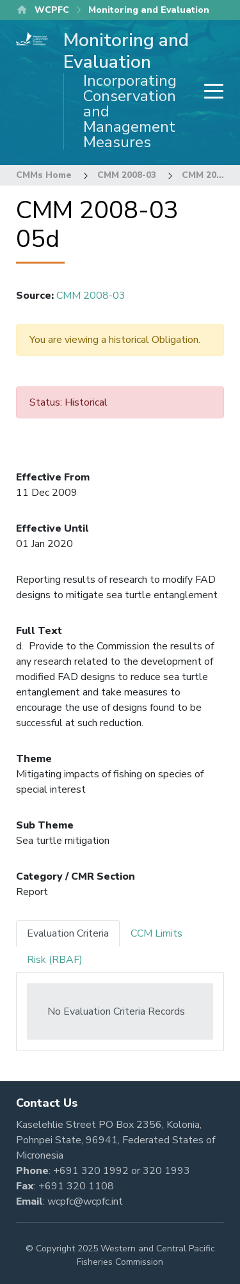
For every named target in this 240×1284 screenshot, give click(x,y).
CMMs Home (44, 175)
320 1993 (166, 1171)
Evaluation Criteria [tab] (68, 933)
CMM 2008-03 (126, 175)
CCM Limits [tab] (156, 933)
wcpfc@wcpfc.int (85, 1201)
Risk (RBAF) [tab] (55, 960)
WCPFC (52, 10)
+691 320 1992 (91, 1171)
